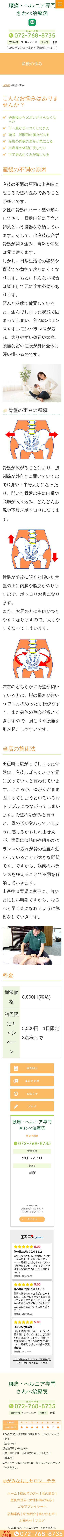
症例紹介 (29, 1514)
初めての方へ (29, 1493)
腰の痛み (48, 1493)
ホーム (12, 1493)
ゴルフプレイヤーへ (32, 1506)
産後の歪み (18, 1500)
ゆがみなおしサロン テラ (29, 1480)
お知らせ (25, 1520)
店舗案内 (13, 1514)
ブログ (40, 1520)
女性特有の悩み (40, 1500)
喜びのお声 (47, 1514)
